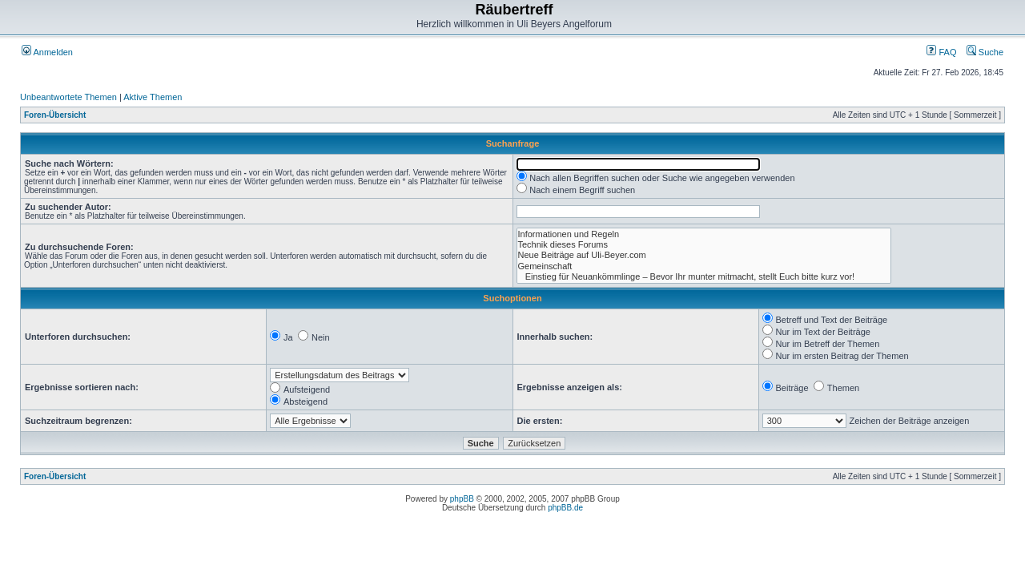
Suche (985, 52)
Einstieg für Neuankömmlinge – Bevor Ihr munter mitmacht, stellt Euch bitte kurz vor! (704, 277)
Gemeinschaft (704, 266)
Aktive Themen (152, 97)
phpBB (462, 498)
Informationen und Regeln (704, 234)
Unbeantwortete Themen (68, 97)
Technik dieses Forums (704, 245)
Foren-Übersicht (55, 115)
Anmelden (47, 52)
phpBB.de (565, 507)
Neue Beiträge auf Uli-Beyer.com (704, 255)
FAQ (941, 52)
